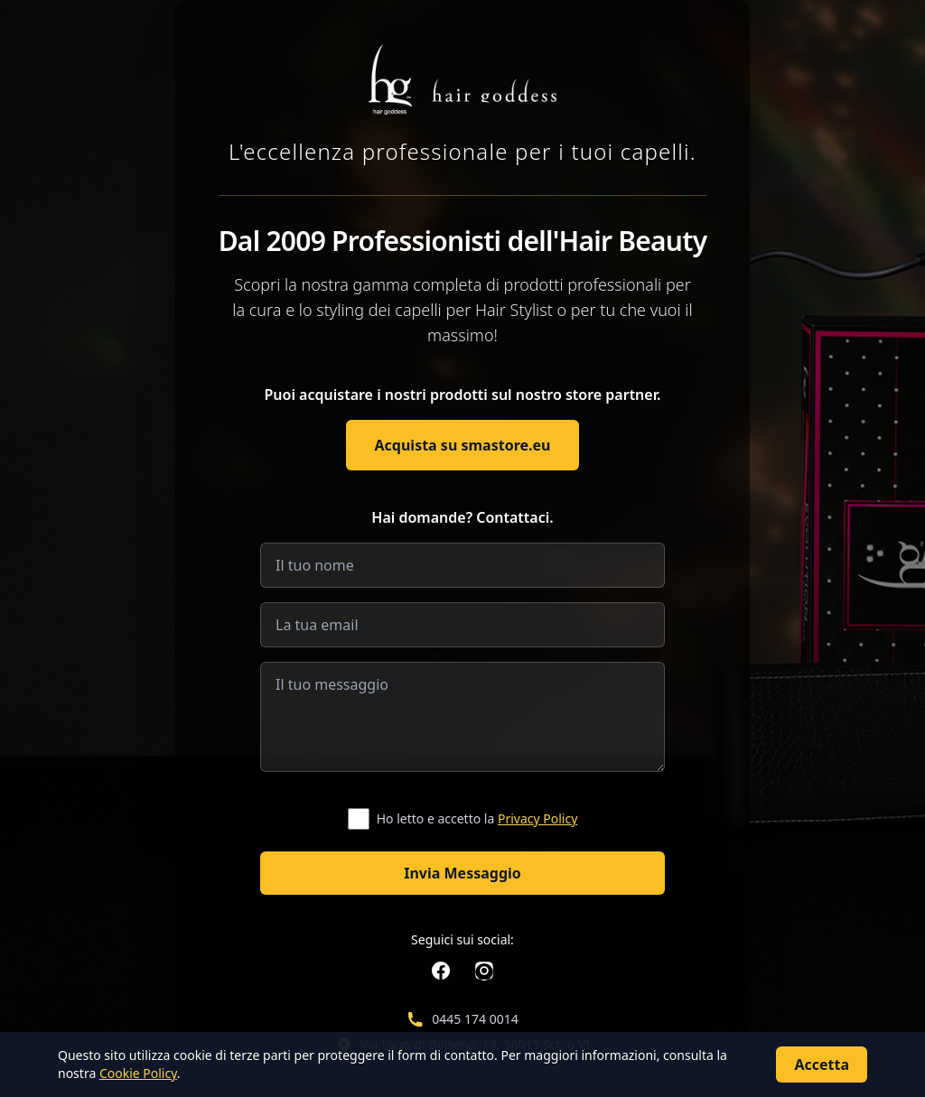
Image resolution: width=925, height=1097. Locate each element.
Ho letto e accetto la (477, 818)
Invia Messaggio (462, 873)
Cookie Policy (138, 1073)
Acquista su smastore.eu (463, 445)
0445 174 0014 (475, 1018)
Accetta (821, 1064)
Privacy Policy (537, 818)
